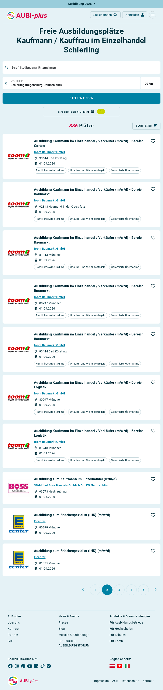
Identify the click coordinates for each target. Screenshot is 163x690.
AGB (115, 681)
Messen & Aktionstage (74, 635)
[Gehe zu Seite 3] (119, 590)
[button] (152, 14)
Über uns (14, 623)
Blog (62, 629)
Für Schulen (118, 635)
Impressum (101, 681)
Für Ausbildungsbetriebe (126, 623)
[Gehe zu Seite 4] (131, 590)
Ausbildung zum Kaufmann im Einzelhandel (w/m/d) (75, 479)
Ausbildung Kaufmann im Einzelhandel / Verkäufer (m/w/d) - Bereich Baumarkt (89, 192)
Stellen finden (81, 98)
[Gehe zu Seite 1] (95, 590)
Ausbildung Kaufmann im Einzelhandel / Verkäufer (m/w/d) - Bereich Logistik (89, 385)
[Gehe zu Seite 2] (107, 590)
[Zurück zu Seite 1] (83, 590)
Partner (13, 635)
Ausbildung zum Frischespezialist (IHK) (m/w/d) (72, 515)
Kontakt (148, 681)
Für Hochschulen (121, 629)
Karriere (13, 629)
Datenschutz (130, 681)
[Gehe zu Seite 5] (143, 590)
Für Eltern (116, 641)
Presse (63, 623)
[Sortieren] (146, 126)
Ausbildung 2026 (81, 4)
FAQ (10, 641)
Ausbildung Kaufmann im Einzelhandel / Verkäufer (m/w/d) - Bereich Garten (89, 143)
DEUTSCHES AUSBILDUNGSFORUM (74, 644)
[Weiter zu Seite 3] (155, 590)
